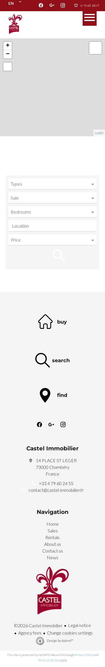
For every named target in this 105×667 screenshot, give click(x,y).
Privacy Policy (84, 655)
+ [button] (8, 46)
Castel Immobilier (52, 448)
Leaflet (99, 133)
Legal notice (79, 625)
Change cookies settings (70, 632)
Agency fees (29, 632)
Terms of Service (48, 660)
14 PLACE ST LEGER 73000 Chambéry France (53, 467)
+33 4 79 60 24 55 (56, 483)
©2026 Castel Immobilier (38, 625)
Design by (59, 640)
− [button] (8, 54)
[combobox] (52, 183)
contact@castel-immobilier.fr (56, 490)
